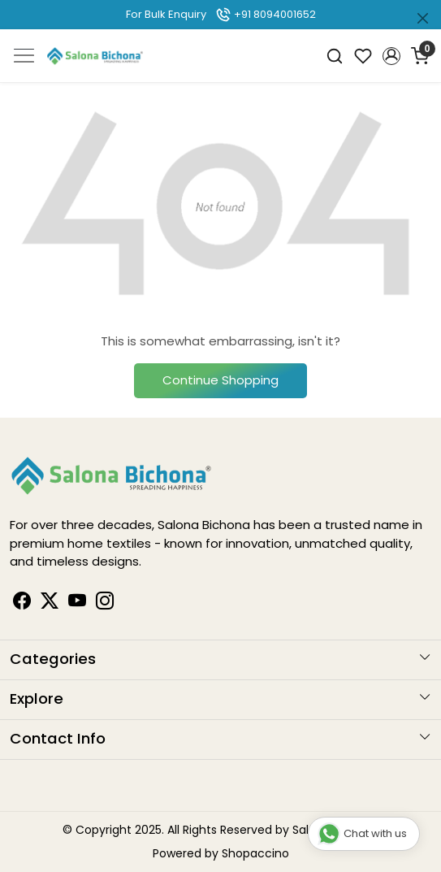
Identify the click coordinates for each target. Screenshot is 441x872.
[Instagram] (105, 603)
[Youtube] (77, 603)
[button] (391, 56)
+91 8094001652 (265, 14)
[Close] (422, 18)
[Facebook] (22, 603)
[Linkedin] (49, 603)
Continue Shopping (220, 379)
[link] (335, 55)
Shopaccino (255, 853)
